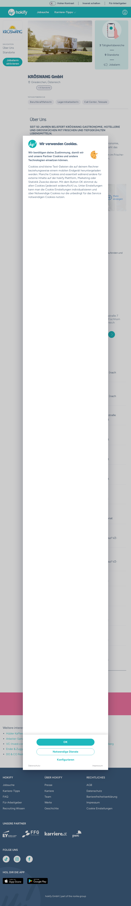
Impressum (97, 765)
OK (65, 742)
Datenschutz (34, 765)
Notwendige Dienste (65, 751)
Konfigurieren (65, 759)
